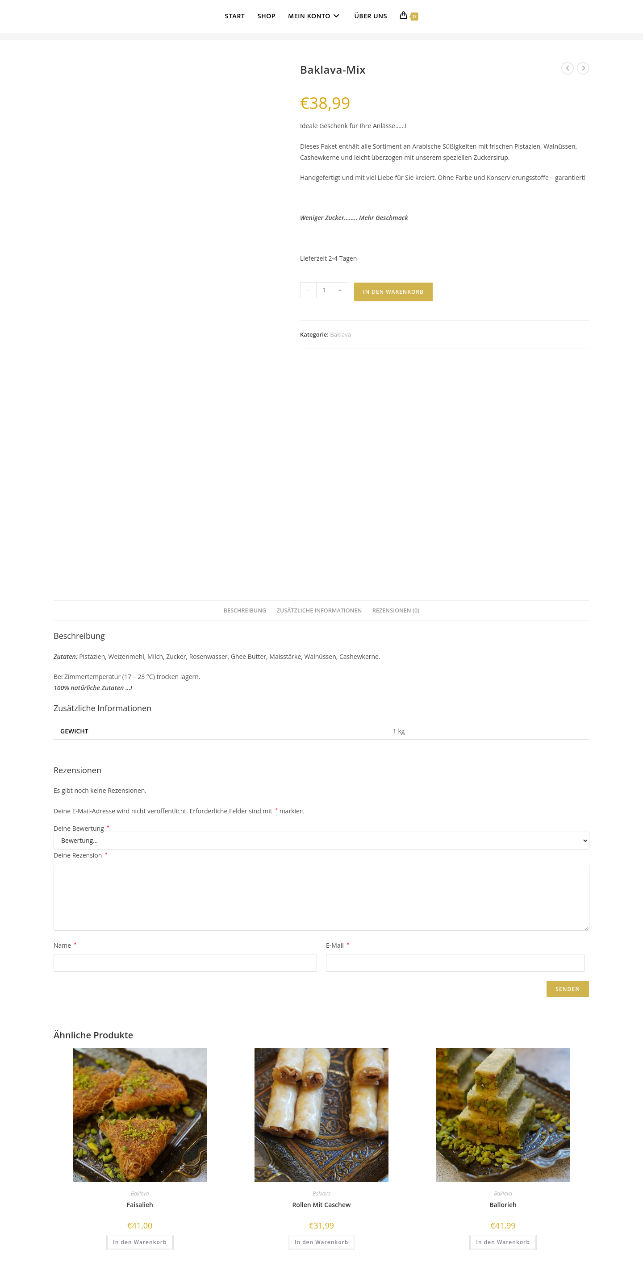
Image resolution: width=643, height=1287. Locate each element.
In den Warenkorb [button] (140, 1242)
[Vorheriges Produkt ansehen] (567, 68)
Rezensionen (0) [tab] (395, 610)
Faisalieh (140, 1204)
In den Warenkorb (393, 292)
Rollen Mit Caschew (321, 1204)
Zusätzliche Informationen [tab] (319, 610)
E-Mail (337, 945)
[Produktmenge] (324, 290)
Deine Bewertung (81, 828)
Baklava (340, 334)
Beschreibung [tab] (245, 610)
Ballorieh (503, 1204)
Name (65, 945)
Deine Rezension (81, 855)
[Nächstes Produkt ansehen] (583, 68)
